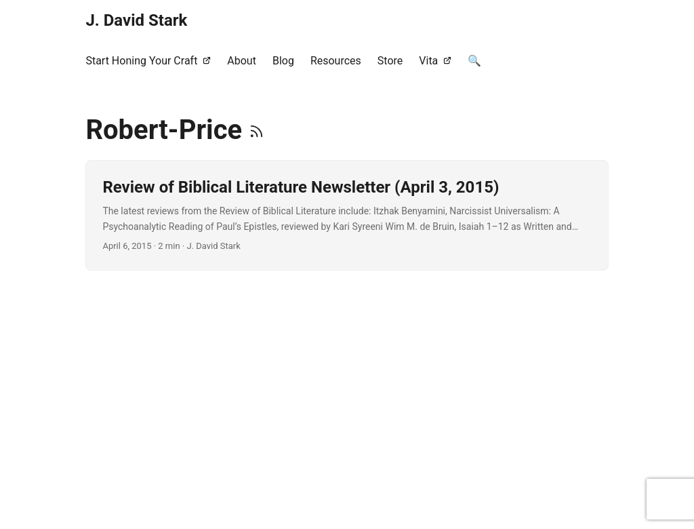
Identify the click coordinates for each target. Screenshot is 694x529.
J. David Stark (136, 20)
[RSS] (256, 130)
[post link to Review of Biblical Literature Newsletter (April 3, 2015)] (346, 215)
